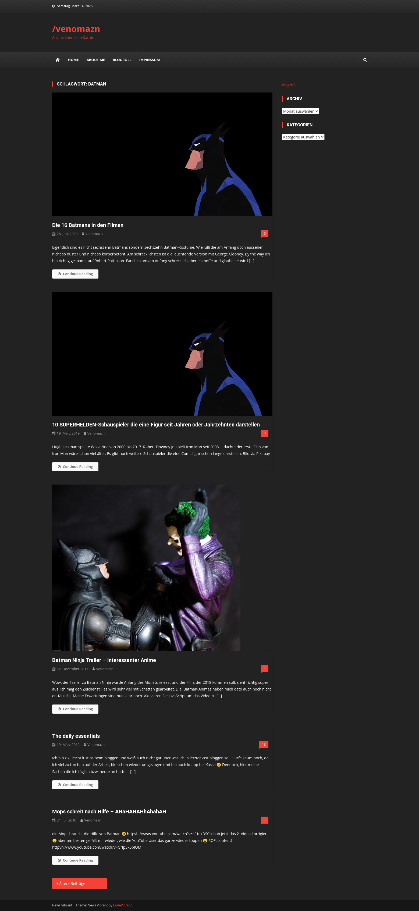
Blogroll (122, 59)
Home (73, 59)
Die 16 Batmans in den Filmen (87, 225)
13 (264, 744)
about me (96, 59)
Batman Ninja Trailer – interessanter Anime (104, 660)
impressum (149, 59)
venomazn (94, 233)
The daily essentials (76, 736)
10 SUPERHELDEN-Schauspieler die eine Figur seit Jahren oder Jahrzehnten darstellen (156, 424)
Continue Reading (75, 273)
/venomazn (76, 28)
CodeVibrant (122, 905)
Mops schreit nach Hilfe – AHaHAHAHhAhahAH (109, 811)
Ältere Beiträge (72, 883)
